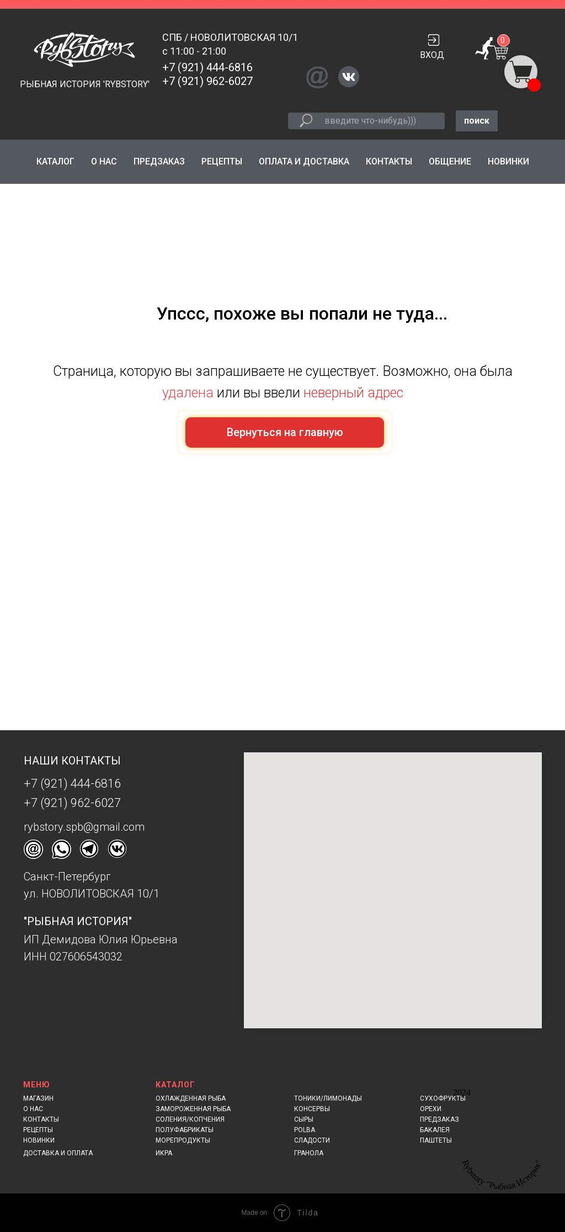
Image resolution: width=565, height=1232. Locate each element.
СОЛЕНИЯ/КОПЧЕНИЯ (190, 1119)
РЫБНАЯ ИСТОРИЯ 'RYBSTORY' (85, 84)
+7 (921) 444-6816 (207, 67)
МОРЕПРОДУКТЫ (183, 1140)
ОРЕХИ (430, 1109)
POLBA (304, 1130)
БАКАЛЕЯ (435, 1130)
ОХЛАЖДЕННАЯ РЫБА (191, 1098)
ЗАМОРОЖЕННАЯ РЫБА (193, 1109)
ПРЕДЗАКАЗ (159, 161)
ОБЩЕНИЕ (450, 161)
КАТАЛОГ (55, 161)
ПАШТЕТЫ (436, 1140)
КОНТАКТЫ (389, 161)
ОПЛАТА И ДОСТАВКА (304, 161)
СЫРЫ (303, 1119)
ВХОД (432, 55)
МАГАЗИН (38, 1098)
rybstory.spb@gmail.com (84, 826)
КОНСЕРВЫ (312, 1109)
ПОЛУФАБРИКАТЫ (185, 1130)
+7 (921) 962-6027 (207, 81)
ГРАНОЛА (308, 1153)
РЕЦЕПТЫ (221, 161)
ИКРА (164, 1153)
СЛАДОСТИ (312, 1140)
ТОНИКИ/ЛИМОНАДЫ (328, 1098)
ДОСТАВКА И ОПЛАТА (58, 1153)
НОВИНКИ (508, 161)
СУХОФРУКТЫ (443, 1098)
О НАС (104, 161)
